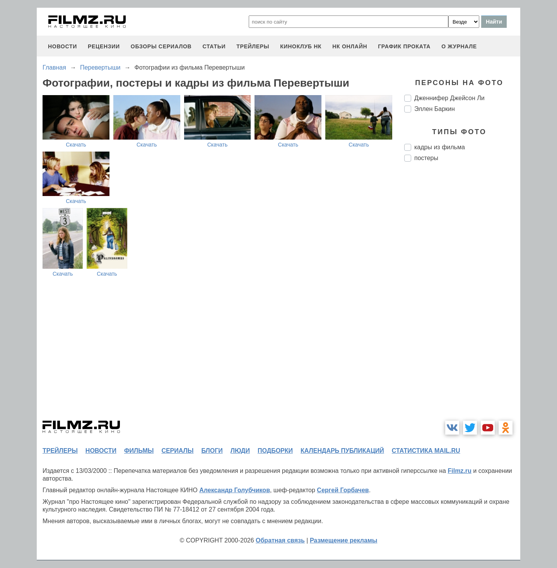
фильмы (139, 450)
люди (240, 450)
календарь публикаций (342, 450)
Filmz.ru (459, 470)
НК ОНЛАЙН (349, 46)
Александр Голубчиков (234, 490)
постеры (426, 158)
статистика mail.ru (426, 450)
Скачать (76, 145)
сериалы (177, 450)
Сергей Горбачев (343, 490)
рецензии (104, 46)
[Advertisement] (462, 297)
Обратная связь (280, 540)
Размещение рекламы (344, 540)
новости (62, 46)
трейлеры (252, 46)
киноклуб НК (300, 46)
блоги (211, 450)
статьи (214, 46)
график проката (404, 46)
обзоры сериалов (161, 46)
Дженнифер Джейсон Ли (449, 98)
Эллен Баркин (434, 109)
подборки (275, 450)
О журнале (459, 46)
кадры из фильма (439, 147)
